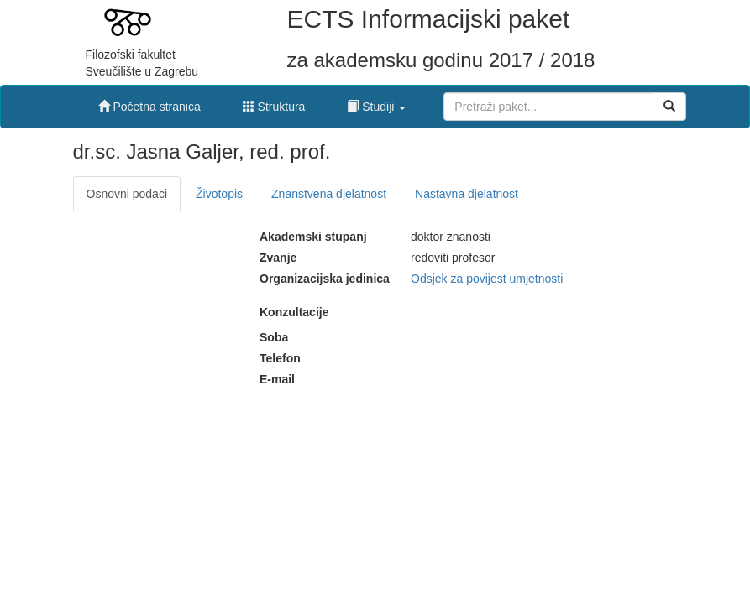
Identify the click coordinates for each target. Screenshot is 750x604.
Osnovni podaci (127, 193)
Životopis (219, 193)
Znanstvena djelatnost (328, 193)
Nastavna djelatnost (466, 193)
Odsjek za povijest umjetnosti (487, 278)
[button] (376, 102)
